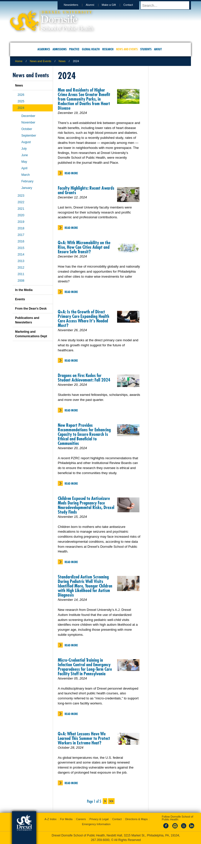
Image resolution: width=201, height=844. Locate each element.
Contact (133, 4)
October (26, 129)
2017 (21, 235)
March (25, 175)
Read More (71, 173)
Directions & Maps (136, 819)
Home (18, 61)
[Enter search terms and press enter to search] (168, 5)
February (27, 181)
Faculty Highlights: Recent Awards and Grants (86, 190)
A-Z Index (50, 819)
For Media (66, 819)
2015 (21, 248)
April (24, 168)
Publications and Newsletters (27, 320)
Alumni (94, 4)
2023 (21, 195)
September (28, 135)
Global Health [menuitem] (91, 49)
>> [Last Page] (111, 800)
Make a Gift (114, 4)
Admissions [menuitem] (60, 49)
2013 (21, 261)
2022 (21, 202)
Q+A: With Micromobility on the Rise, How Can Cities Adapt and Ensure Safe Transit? (84, 247)
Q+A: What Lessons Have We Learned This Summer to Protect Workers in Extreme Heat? (84, 738)
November (28, 122)
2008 (21, 280)
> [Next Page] (105, 800)
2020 (21, 215)
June (24, 155)
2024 (21, 108)
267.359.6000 (100, 840)
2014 (21, 254)
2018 (21, 228)
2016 (21, 241)
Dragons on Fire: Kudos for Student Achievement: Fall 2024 (84, 377)
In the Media (23, 290)
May (24, 161)
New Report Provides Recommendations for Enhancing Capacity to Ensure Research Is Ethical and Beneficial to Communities (84, 434)
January (26, 188)
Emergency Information (96, 824)
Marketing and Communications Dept (31, 334)
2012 (21, 267)
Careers (81, 819)
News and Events (41, 61)
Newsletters (76, 4)
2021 (21, 208)
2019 (21, 222)
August (26, 142)
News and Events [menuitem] (127, 49)
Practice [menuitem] (74, 49)
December (28, 116)
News (62, 61)
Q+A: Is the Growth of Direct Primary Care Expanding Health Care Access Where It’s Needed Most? (83, 318)
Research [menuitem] (108, 49)
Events (20, 299)
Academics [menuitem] (43, 49)
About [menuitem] (158, 49)
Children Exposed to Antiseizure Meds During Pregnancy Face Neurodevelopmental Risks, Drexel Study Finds (86, 505)
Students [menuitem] (146, 49)
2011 (21, 274)
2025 (21, 101)
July (24, 148)
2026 (21, 95)
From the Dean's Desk (31, 308)
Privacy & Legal (99, 819)
